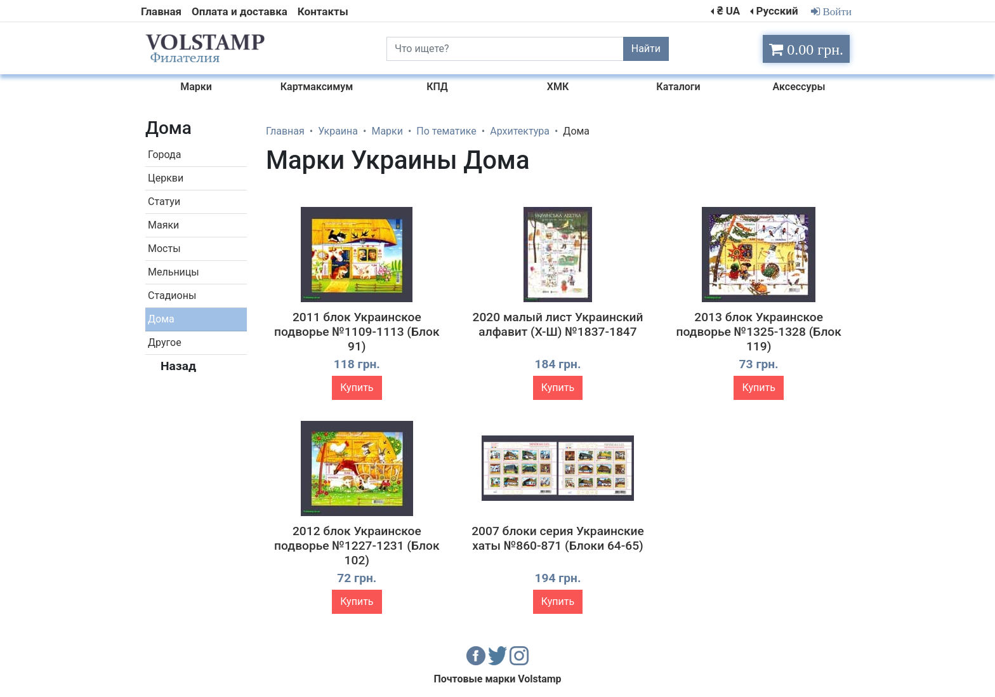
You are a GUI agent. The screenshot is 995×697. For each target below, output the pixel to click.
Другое (164, 342)
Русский (777, 10)
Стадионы (172, 295)
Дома (161, 319)
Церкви (165, 178)
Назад (178, 366)
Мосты (164, 248)
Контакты (323, 11)
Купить (356, 388)
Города (164, 155)
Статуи (164, 202)
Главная (161, 11)
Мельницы (173, 272)
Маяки (163, 225)
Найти (646, 49)
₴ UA (728, 10)
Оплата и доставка (239, 11)
